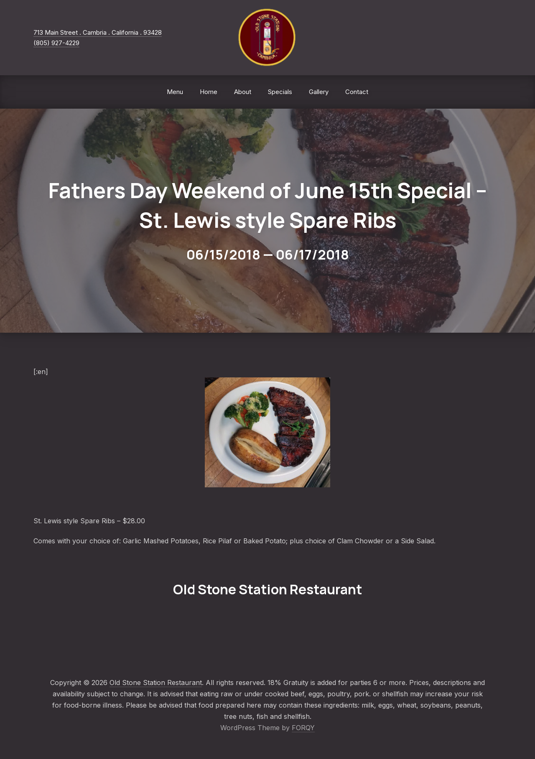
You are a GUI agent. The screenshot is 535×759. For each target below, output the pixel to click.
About (242, 92)
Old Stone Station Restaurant (156, 682)
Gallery (319, 92)
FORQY (303, 727)
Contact (356, 92)
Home (208, 92)
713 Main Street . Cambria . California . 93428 (97, 32)
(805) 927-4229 (56, 43)
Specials (280, 92)
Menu (175, 92)
